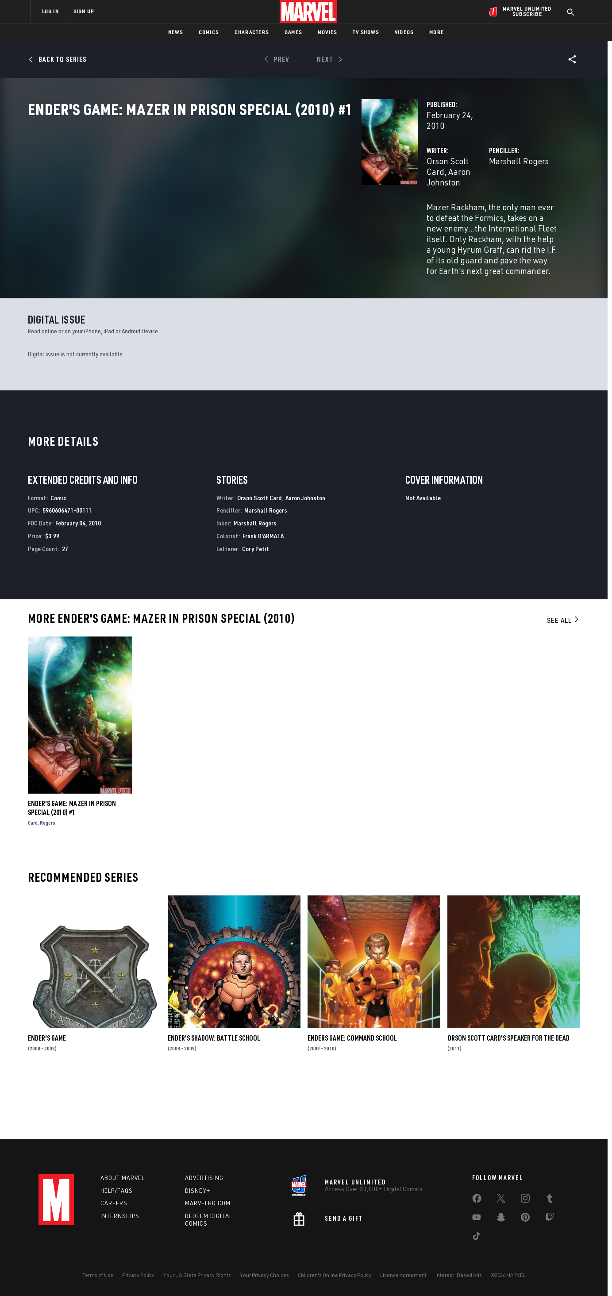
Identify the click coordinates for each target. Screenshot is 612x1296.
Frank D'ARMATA (263, 594)
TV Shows (366, 32)
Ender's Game (47, 1096)
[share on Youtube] (476, 1219)
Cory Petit (255, 606)
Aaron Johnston (287, 189)
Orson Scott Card (224, 189)
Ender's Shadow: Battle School (214, 1096)
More (436, 32)
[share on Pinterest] (525, 1219)
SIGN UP (83, 11)
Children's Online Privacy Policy (334, 1275)
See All (563, 678)
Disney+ (197, 1190)
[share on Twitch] (549, 1219)
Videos (404, 32)
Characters (252, 32)
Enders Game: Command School (352, 1096)
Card (33, 880)
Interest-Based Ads (458, 1275)
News (175, 32)
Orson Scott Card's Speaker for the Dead (508, 1096)
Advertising (204, 1177)
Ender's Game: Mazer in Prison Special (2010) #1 (72, 866)
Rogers (47, 880)
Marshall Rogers (402, 189)
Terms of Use (97, 1275)
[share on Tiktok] (476, 1237)
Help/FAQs (116, 1190)
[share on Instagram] (525, 1200)
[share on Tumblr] (549, 1200)
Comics (209, 32)
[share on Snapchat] (501, 1219)
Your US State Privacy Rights (197, 1275)
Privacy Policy (138, 1275)
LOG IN (50, 11)
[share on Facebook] (476, 1200)
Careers (113, 1203)
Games (293, 32)
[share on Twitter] (501, 1200)
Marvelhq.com (208, 1203)
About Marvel (122, 1177)
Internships (119, 1215)
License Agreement (403, 1275)
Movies (327, 32)
